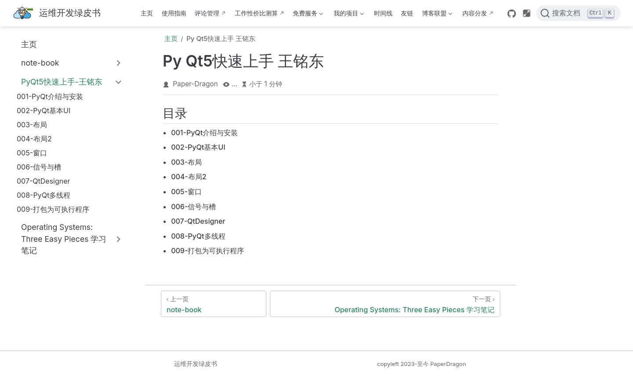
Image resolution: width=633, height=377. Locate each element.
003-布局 (32, 124)
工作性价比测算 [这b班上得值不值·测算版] (256, 13)
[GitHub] (512, 14)
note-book (40, 62)
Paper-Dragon (195, 84)
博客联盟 (436, 14)
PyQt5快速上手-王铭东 (61, 81)
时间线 (383, 13)
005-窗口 (32, 152)
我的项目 (347, 14)
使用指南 (174, 13)
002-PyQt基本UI (43, 110)
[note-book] (213, 304)
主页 (147, 13)
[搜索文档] (578, 13)
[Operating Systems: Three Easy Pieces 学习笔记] (385, 304)
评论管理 (207, 13)
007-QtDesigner (43, 181)
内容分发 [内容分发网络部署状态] (474, 13)
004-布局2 (34, 138)
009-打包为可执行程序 (53, 209)
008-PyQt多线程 (43, 195)
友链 (407, 13)
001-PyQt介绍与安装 (50, 96)
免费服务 (307, 14)
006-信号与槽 (39, 167)
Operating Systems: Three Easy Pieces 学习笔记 (63, 238)
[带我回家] (56, 13)
